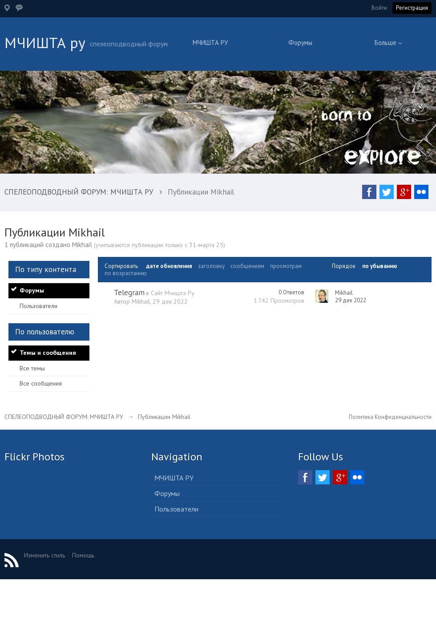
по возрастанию (126, 273)
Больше (388, 42)
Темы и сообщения (48, 353)
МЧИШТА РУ (210, 42)
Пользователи (38, 306)
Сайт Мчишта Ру (172, 293)
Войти (379, 8)
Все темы (32, 368)
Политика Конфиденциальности (390, 417)
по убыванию (379, 266)
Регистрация (412, 8)
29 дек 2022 (350, 300)
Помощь (83, 555)
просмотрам (286, 266)
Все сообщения (41, 383)
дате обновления (169, 266)
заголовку (211, 266)
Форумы (300, 42)
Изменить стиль (44, 555)
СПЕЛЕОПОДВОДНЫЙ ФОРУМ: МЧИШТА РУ (63, 417)
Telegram (129, 292)
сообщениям (247, 266)
